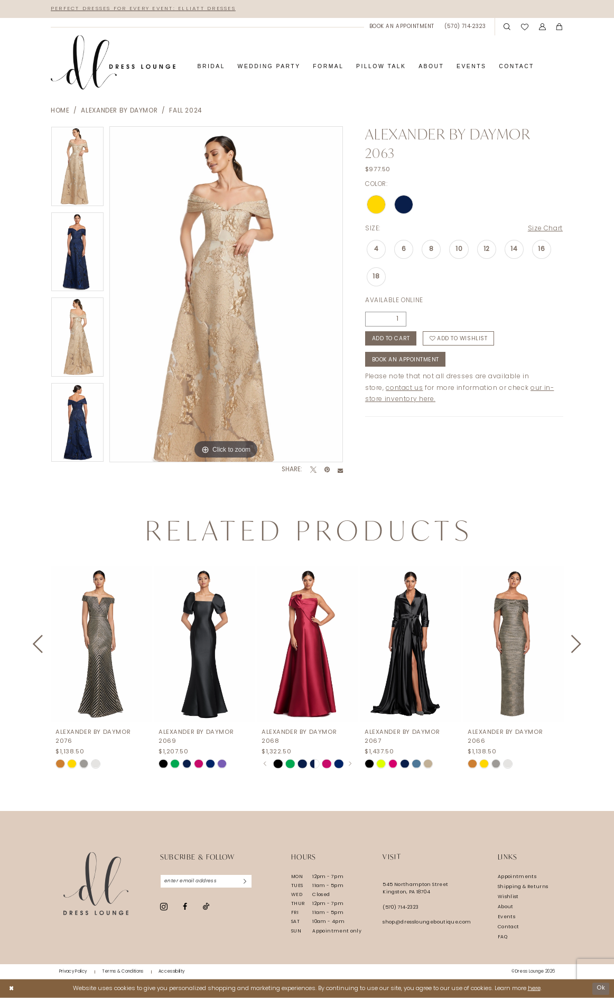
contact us (404, 388)
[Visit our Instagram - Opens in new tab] (164, 906)
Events (506, 917)
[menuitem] (401, 26)
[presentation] (101, 644)
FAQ (502, 937)
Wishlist (508, 896)
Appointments (517, 876)
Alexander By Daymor (119, 111)
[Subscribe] (245, 881)
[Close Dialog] (11, 988)
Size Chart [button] (545, 229)
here (534, 988)
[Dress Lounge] (95, 883)
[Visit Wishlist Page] (525, 26)
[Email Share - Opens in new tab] (340, 470)
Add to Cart (391, 339)
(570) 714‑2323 (400, 907)
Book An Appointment (405, 360)
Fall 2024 (185, 111)
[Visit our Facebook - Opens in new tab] (185, 906)
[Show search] (507, 26)
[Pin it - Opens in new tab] (327, 470)
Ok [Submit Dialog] (601, 988)
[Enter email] (206, 881)
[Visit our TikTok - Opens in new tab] (206, 907)
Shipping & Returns (523, 886)
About (506, 906)
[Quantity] (385, 319)
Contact (508, 927)
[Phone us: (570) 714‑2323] (465, 26)
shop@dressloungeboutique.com (427, 922)
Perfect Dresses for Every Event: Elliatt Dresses (143, 8)
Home (60, 111)
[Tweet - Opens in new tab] (313, 470)
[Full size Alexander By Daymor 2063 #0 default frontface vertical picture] (226, 294)
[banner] (113, 62)
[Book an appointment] (401, 26)
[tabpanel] (77, 169)
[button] (542, 26)
